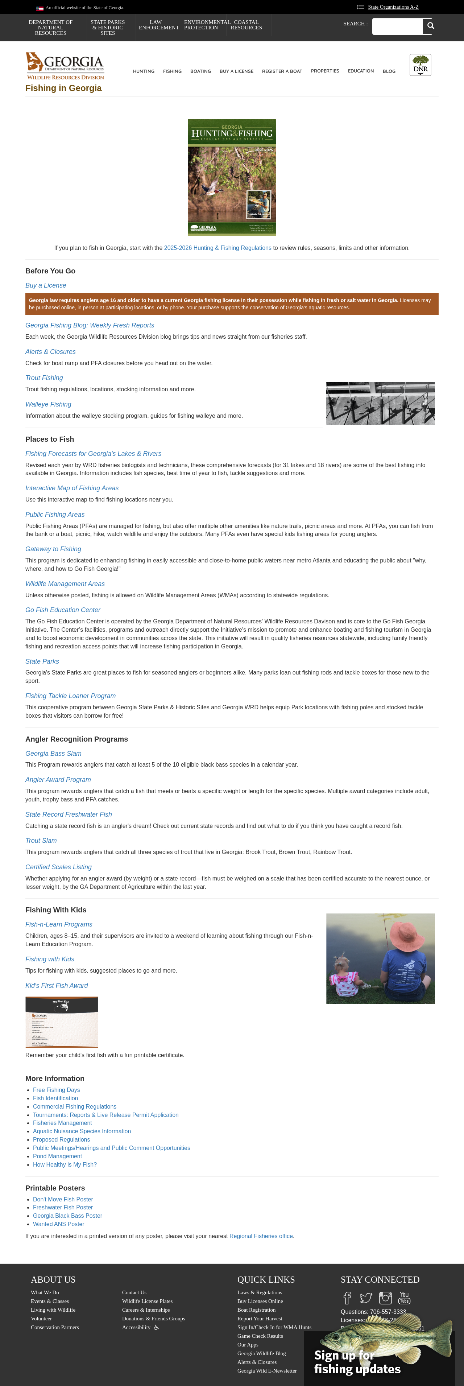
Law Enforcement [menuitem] (159, 24)
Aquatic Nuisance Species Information (82, 1131)
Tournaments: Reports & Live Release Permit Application (106, 1115)
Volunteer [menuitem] (41, 1318)
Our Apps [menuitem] (247, 1345)
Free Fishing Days (56, 1090)
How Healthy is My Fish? (65, 1165)
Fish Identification (55, 1098)
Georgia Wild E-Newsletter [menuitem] (267, 1371)
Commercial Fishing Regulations (74, 1107)
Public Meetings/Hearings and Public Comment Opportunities (111, 1148)
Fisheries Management (62, 1123)
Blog (389, 71)
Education (361, 71)
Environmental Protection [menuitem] (205, 24)
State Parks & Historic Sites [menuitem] (108, 27)
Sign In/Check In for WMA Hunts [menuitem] (274, 1327)
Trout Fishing (44, 377)
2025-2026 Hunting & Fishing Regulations (218, 248)
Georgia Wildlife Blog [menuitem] (261, 1353)
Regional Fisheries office (261, 1236)
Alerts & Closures (50, 351)
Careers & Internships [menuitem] (146, 1310)
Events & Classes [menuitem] (50, 1301)
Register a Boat (282, 71)
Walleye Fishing (48, 404)
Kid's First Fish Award (56, 985)
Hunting (143, 71)
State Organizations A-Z (393, 7)
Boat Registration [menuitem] (256, 1310)
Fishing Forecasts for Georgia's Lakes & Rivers (93, 453)
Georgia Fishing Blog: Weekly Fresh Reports (89, 325)
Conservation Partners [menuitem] (55, 1327)
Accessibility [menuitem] (136, 1327)
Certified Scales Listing (58, 867)
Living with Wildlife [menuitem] (53, 1310)
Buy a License (236, 71)
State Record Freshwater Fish (68, 814)
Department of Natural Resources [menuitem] (50, 27)
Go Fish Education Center (62, 610)
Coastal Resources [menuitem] (246, 24)
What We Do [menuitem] (45, 1292)
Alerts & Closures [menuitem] (257, 1362)
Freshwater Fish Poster (63, 1207)
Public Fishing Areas (54, 514)
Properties (325, 71)
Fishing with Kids (49, 959)
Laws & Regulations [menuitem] (259, 1292)
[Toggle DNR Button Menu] (420, 65)
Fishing (172, 71)
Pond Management (57, 1156)
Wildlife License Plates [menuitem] (147, 1301)
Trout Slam (41, 840)
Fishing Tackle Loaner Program (70, 696)
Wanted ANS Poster (58, 1224)
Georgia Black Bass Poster (67, 1216)
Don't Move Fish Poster (63, 1199)
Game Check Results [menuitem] (260, 1336)
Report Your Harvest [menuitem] (259, 1318)
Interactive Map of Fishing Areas (72, 488)
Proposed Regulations (61, 1140)
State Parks (42, 661)
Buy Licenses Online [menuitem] (260, 1301)
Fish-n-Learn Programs (58, 924)
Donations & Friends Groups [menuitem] (153, 1318)
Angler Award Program (58, 779)
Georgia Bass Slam (53, 753)
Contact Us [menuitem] (134, 1292)
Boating (200, 71)
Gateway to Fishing (53, 549)
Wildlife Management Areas (65, 583)
